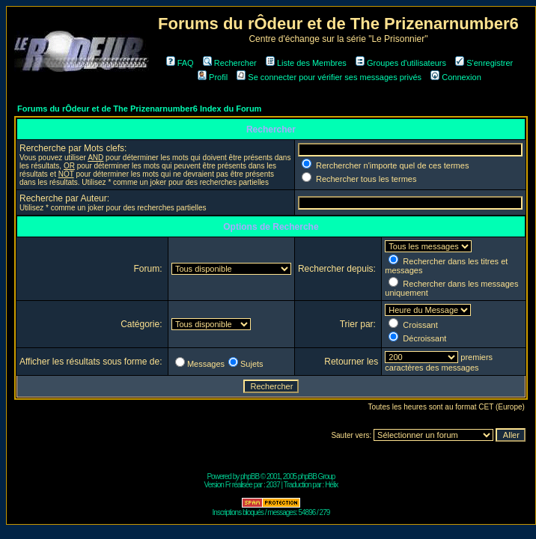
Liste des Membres (306, 62)
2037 (272, 485)
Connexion (455, 77)
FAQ (180, 62)
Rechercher (230, 62)
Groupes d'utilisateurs (401, 62)
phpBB (249, 476)
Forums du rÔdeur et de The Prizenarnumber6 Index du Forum (139, 108)
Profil (213, 77)
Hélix (331, 485)
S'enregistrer (484, 62)
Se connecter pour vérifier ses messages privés (329, 77)
